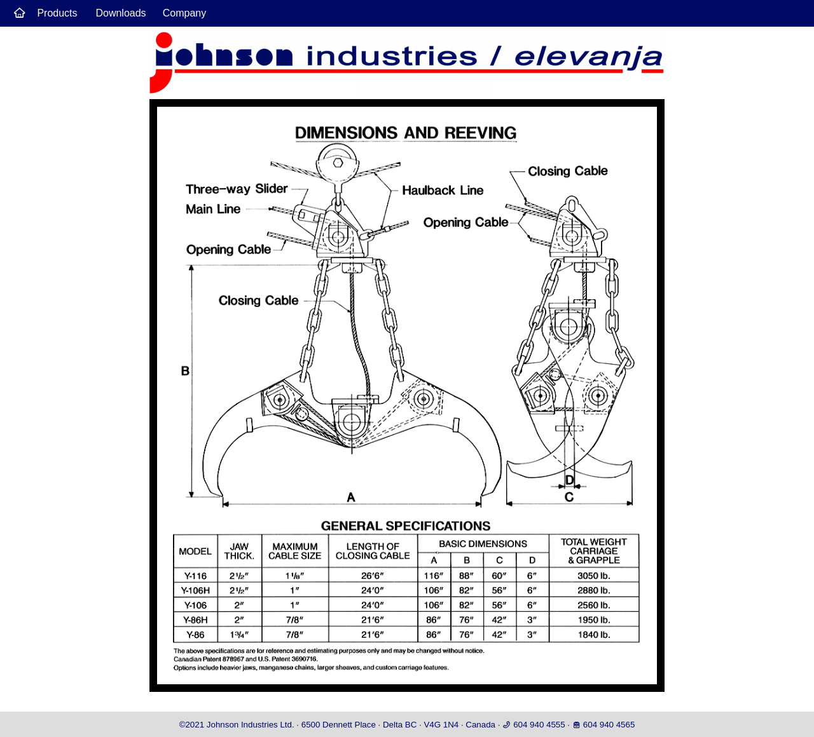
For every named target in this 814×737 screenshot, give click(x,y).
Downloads (120, 13)
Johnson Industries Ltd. (250, 724)
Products (57, 13)
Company (184, 13)
